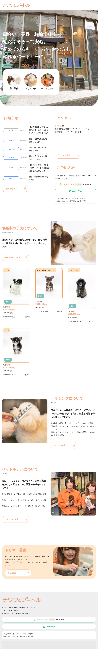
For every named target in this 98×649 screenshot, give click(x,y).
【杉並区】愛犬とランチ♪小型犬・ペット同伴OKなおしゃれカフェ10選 (39, 168)
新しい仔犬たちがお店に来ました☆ (39, 149)
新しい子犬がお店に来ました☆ (39, 178)
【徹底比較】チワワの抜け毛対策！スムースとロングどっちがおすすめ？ (39, 130)
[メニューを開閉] (94, 5)
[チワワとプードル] (16, 5)
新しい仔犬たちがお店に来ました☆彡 (39, 140)
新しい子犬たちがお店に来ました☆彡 (39, 157)
